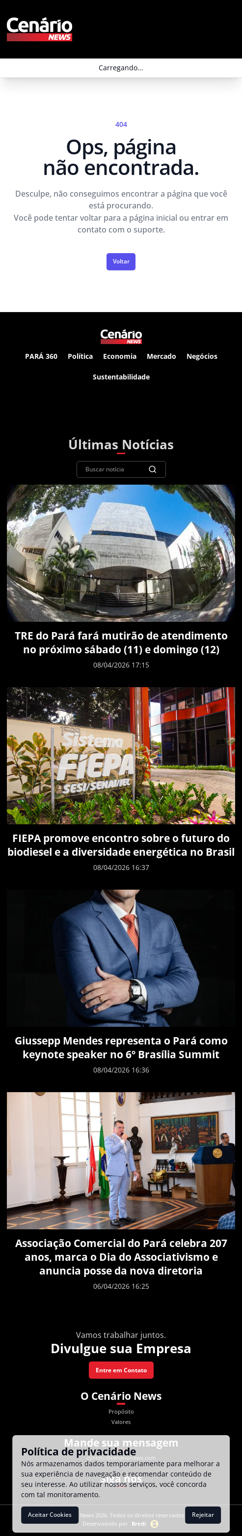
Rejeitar (203, 1514)
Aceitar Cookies (50, 1514)
